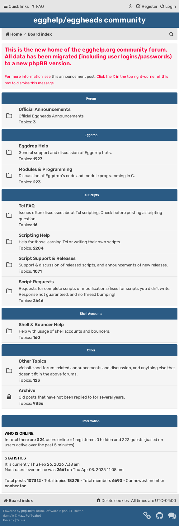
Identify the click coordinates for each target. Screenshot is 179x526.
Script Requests (36, 282)
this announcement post (73, 76)
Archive (27, 390)
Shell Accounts (91, 313)
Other (91, 350)
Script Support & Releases (47, 258)
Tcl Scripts (91, 195)
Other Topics (32, 361)
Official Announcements (45, 109)
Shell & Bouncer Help (41, 324)
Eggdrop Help (33, 146)
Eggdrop (91, 135)
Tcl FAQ (27, 206)
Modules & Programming (45, 169)
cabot (36, 516)
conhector (15, 486)
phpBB (26, 511)
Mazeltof (24, 516)
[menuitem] (37, 6)
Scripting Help (34, 235)
